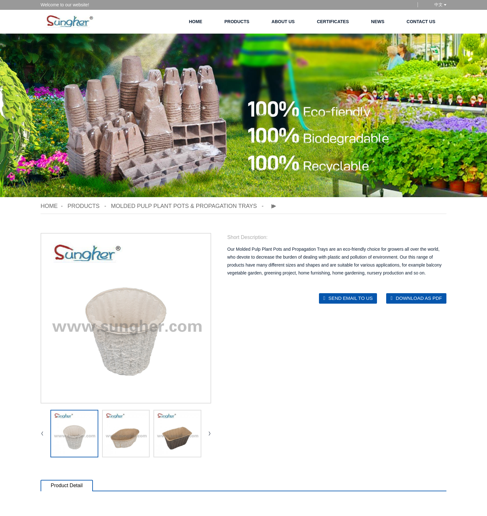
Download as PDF (419, 298)
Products (237, 21)
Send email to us (350, 298)
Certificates (333, 21)
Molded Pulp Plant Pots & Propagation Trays (184, 206)
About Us (283, 21)
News (377, 21)
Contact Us (420, 21)
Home (195, 21)
